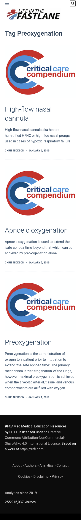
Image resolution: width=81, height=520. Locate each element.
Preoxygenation (28, 342)
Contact (62, 465)
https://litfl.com (32, 449)
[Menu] (7, 3)
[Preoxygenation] (40, 304)
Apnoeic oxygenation (36, 230)
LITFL (13, 432)
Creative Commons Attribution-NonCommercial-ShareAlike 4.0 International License (35, 438)
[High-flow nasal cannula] (40, 72)
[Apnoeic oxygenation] (40, 192)
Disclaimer (41, 476)
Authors (31, 465)
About (17, 465)
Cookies (24, 476)
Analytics (47, 465)
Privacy (57, 476)
